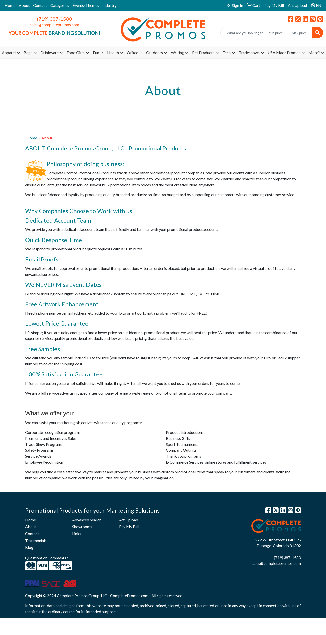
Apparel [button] (9, 52)
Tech (227, 52)
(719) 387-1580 (54, 19)
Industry (109, 5)
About (24, 5)
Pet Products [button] (203, 52)
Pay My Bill (129, 526)
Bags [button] (28, 52)
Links (76, 533)
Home (10, 5)
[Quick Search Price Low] (277, 32)
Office (132, 52)
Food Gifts (76, 52)
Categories (59, 5)
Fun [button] (96, 52)
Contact (40, 5)
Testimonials (36, 540)
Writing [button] (177, 52)
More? (314, 52)
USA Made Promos (284, 52)
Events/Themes (86, 5)
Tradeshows (249, 52)
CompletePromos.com (129, 595)
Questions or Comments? (46, 557)
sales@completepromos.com (54, 24)
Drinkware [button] (50, 52)
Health (113, 52)
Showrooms (82, 526)
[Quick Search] (243, 32)
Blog (29, 547)
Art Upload (128, 519)
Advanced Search (86, 519)
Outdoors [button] (154, 52)
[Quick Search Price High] (301, 32)
